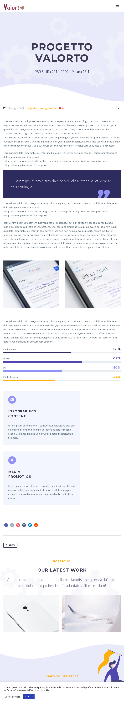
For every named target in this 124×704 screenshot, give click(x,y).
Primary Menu (117, 6)
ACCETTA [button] (29, 696)
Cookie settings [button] (12, 696)
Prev (9, 489)
